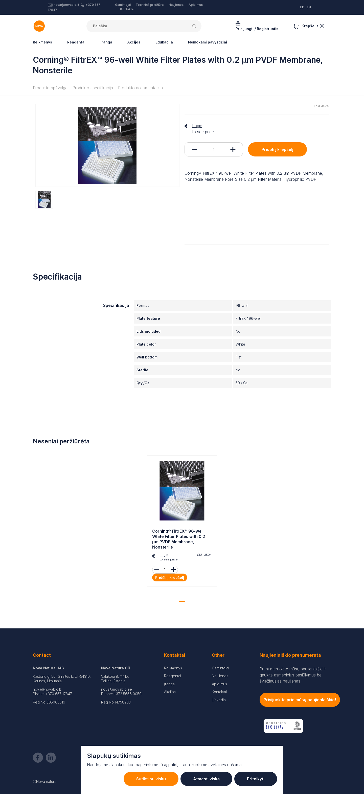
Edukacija (164, 42)
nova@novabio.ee (116, 689)
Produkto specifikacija (93, 87)
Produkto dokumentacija (140, 87)
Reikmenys (42, 42)
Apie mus (196, 5)
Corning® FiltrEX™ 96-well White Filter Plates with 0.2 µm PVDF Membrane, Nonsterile (178, 539)
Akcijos (133, 42)
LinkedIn (219, 700)
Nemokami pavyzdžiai (207, 42)
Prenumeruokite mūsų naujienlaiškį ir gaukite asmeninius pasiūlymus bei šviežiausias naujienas (293, 675)
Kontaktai (127, 9)
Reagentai (76, 42)
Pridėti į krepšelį (277, 149)
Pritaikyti (255, 778)
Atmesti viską (206, 778)
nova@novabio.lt (66, 5)
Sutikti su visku (151, 778)
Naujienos (176, 5)
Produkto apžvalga (50, 87)
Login (197, 125)
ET (302, 7)
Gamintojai (123, 5)
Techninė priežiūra (150, 5)
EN (309, 7)
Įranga (106, 42)
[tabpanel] (182, 522)
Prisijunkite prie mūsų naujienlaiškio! (300, 699)
